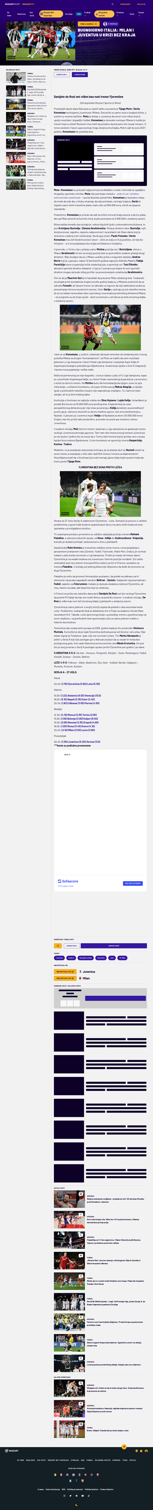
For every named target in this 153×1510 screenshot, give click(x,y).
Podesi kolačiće (106, 1489)
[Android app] (136, 1450)
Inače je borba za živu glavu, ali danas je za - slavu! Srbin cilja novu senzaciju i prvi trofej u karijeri (36, 79)
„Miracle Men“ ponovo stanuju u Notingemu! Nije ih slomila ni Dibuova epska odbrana (113, 1262)
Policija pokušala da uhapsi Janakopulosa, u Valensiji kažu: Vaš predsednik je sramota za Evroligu (37, 172)
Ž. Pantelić (110, 24)
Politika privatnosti (75, 1489)
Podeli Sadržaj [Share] (88, 24)
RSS (63, 1489)
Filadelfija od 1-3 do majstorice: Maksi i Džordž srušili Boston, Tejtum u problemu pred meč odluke (37, 145)
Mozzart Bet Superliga (58, 1460)
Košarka (31, 113)
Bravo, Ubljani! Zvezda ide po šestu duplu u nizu (108, 1430)
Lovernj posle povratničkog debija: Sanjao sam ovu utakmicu (114, 1364)
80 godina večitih (102, 1460)
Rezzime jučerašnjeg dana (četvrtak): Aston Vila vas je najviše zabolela (37, 105)
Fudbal (30, 73)
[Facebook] (77, 1496)
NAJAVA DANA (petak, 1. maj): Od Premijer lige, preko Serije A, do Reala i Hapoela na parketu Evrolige (37, 92)
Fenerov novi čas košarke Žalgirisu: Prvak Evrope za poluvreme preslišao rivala (115, 1323)
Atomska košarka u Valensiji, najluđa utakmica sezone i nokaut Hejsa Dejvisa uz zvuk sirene (114, 1410)
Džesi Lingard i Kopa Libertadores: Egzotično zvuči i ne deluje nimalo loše (36, 132)
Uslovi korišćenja (53, 1489)
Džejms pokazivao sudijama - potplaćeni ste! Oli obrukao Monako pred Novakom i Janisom (115, 1200)
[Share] (58, 945)
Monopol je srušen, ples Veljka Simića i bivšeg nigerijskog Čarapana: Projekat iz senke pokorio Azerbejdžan (36, 185)
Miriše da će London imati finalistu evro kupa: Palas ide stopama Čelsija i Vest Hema (115, 1282)
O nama (41, 1489)
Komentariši (80, 75)
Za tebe (20, 1460)
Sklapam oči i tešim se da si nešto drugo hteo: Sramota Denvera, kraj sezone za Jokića (37, 119)
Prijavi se (141, 4)
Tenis (125, 1460)
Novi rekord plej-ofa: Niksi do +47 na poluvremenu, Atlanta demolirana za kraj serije (37, 159)
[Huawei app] (146, 1450)
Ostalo (132, 1460)
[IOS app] (141, 1450)
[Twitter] (70, 1496)
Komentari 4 (62, 75)
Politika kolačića (91, 1489)
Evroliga (75, 1460)
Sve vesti (41, 1460)
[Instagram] (64, 1496)
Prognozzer (125, 4)
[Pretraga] (112, 4)
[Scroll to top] (124, 1446)
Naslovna (30, 1460)
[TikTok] (89, 1496)
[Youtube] (83, 1496)
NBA (83, 1460)
